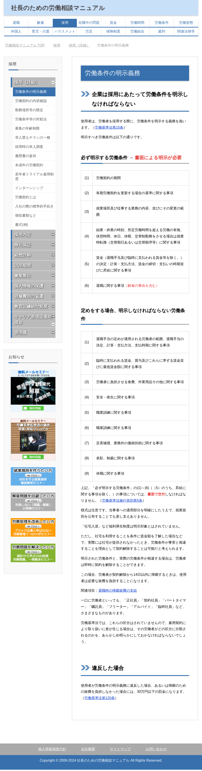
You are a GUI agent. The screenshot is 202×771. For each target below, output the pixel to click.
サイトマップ (120, 750)
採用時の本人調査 (29, 148)
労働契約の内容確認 (31, 102)
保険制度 (113, 33)
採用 (64, 24)
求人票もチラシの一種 (32, 139)
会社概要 (88, 750)
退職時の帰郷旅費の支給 (117, 592)
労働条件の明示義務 (31, 93)
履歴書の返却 (25, 157)
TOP (25, 46)
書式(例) (21, 226)
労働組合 (137, 33)
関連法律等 (186, 33)
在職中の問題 (88, 24)
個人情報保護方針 (52, 750)
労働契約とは (25, 198)
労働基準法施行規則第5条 (122, 502)
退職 (16, 24)
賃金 (113, 24)
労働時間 (137, 24)
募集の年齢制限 (27, 129)
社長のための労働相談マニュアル (64, 8)
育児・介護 (40, 33)
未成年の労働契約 (29, 166)
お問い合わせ (156, 750)
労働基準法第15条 (109, 129)
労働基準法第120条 (99, 699)
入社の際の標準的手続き (34, 207)
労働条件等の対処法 (31, 120)
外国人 (16, 33)
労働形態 (186, 24)
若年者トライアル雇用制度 (34, 178)
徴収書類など (25, 217)
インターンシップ (29, 189)
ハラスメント (64, 33)
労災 (88, 33)
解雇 (40, 24)
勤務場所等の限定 (29, 111)
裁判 (161, 33)
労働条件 (162, 24)
